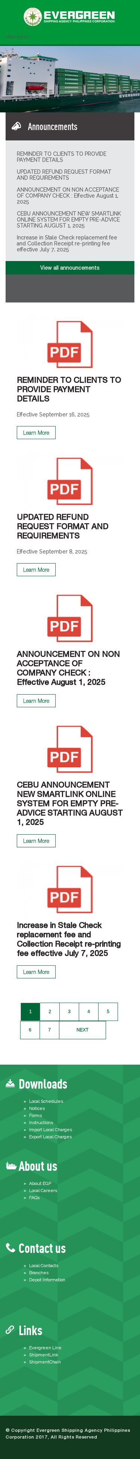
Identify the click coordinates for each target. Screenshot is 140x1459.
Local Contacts (43, 1265)
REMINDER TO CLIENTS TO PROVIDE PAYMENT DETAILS (61, 157)
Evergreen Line (45, 1347)
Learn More (36, 432)
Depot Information (47, 1279)
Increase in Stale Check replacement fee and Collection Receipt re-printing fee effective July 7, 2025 (67, 243)
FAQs (34, 1197)
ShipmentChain (45, 1362)
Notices (37, 1108)
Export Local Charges (50, 1136)
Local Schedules (46, 1101)
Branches (39, 1272)
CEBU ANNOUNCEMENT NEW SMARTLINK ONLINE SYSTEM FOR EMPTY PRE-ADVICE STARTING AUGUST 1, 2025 (69, 220)
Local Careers (43, 1190)
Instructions (41, 1122)
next (82, 1030)
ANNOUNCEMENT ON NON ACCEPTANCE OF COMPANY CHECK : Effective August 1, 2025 (68, 196)
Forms (35, 1115)
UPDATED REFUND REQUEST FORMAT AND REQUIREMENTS (64, 175)
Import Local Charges (50, 1129)
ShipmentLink (43, 1354)
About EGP (40, 1183)
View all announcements (70, 268)
